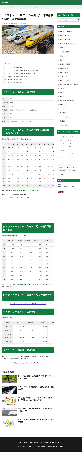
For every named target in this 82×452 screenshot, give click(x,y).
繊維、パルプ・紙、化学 (67, 44)
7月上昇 (21, 23)
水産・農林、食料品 (66, 32)
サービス (63, 76)
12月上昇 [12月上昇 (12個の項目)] (71, 170)
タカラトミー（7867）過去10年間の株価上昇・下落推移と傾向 (20, 70)
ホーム (21, 442)
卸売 (62, 88)
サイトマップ (59, 442)
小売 (62, 92)
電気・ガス (64, 80)
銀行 (62, 96)
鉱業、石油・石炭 (65, 36)
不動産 (63, 105)
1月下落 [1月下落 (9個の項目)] (70, 136)
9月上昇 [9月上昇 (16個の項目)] (62, 164)
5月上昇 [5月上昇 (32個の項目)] (62, 150)
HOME (4, 7)
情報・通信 (64, 72)
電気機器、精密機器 (66, 64)
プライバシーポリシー (47, 442)
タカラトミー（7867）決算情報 (12, 79)
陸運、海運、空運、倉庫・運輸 (69, 84)
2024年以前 (65, 117)
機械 (62, 60)
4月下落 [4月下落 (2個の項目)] (70, 146)
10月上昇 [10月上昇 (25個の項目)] (62, 167)
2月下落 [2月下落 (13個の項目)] (70, 140)
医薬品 (63, 48)
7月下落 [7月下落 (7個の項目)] (70, 157)
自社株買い (64, 121)
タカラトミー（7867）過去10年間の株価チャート (17, 76)
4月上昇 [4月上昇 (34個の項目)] (62, 146)
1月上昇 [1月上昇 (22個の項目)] (62, 136)
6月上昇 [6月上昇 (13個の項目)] (62, 153)
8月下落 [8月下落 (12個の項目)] (70, 160)
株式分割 (63, 113)
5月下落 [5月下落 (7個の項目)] (70, 150)
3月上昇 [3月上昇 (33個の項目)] (62, 143)
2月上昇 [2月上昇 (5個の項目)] (61, 140)
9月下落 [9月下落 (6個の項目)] (70, 164)
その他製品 (10, 7)
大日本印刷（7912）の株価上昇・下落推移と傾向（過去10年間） (35, 410)
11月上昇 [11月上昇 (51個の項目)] (62, 170)
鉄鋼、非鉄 (64, 56)
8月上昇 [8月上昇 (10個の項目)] (62, 160)
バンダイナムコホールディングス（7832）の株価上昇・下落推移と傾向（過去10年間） (36, 399)
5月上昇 (25, 23)
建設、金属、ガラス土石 (67, 40)
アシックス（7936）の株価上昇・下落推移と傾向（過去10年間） (35, 377)
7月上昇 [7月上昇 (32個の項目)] (62, 157)
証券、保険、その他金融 (67, 101)
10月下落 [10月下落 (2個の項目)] (71, 167)
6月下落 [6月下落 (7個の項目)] (70, 153)
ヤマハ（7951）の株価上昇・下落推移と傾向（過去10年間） (36, 388)
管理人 (26, 442)
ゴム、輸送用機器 (65, 52)
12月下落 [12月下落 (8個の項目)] (62, 174)
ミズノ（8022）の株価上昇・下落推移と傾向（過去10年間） (36, 421)
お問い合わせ (34, 442)
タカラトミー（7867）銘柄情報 (12, 67)
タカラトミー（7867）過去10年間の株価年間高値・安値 (19, 73)
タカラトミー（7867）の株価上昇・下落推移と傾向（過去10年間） (30, 7)
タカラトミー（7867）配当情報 (12, 82)
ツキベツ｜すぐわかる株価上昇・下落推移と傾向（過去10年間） (46, 446)
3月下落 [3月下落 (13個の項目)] (70, 143)
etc (62, 109)
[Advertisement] (28, 209)
